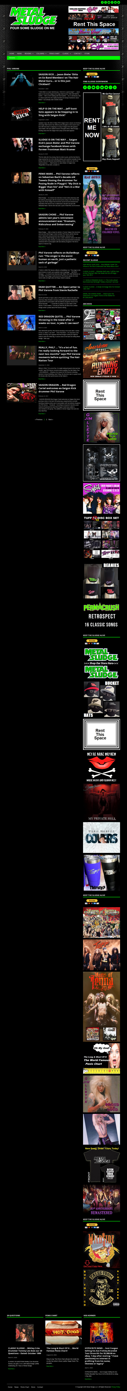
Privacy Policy (115, 1387)
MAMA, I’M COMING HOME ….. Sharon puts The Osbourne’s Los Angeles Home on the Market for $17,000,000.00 (99, 295)
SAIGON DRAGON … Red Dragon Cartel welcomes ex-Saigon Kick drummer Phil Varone (57, 388)
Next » (51, 419)
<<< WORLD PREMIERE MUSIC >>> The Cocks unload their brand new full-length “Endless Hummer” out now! (100, 281)
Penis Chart (54, 53)
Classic (67, 53)
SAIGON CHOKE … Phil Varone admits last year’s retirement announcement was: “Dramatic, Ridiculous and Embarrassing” (57, 219)
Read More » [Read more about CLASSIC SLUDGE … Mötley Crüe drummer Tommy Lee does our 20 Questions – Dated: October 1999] (11, 1369)
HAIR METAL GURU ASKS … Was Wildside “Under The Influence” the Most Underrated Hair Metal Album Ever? (101, 265)
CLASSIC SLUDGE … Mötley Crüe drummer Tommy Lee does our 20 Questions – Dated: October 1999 (25, 1351)
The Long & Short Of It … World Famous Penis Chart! (62, 1349)
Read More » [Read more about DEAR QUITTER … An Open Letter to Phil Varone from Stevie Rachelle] (42, 310)
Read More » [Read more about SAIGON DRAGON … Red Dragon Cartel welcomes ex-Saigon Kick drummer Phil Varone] (42, 413)
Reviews (29, 53)
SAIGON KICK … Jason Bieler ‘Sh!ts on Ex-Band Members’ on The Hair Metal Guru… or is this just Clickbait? (58, 79)
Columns (41, 53)
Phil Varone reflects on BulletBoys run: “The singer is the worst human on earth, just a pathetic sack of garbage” (59, 257)
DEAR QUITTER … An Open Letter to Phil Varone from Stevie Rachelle (59, 288)
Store (87, 53)
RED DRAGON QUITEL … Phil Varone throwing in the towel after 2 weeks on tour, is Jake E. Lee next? (59, 320)
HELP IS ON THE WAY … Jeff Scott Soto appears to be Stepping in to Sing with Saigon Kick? (58, 112)
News (19, 53)
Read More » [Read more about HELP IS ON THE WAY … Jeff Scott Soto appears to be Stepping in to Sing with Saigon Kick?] (42, 133)
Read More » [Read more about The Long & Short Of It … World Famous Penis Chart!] (50, 1366)
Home (11, 53)
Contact (78, 53)
